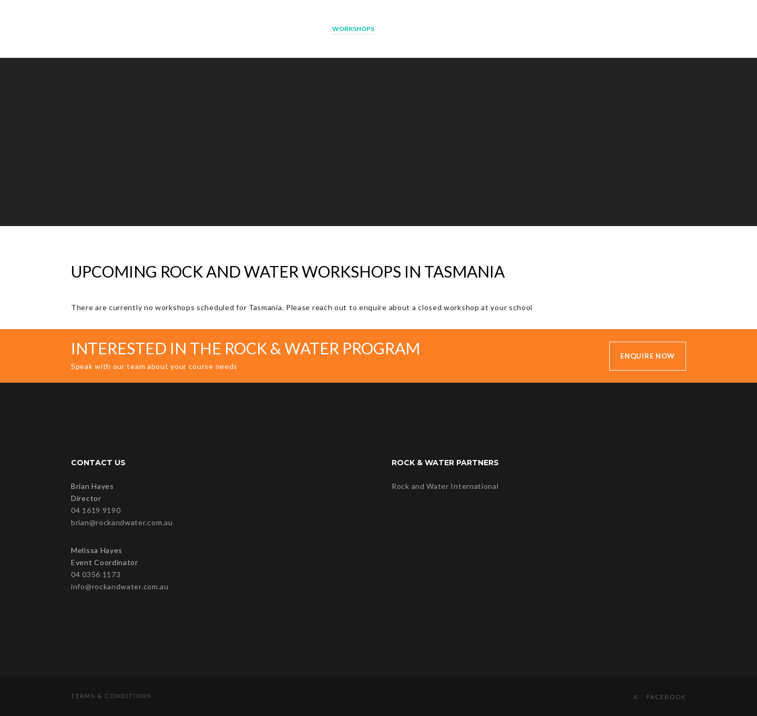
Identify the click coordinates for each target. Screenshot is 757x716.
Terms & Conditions (111, 695)
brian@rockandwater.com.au (122, 522)
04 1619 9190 (95, 510)
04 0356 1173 (95, 574)
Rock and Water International (445, 486)
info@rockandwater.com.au (120, 586)
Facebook (666, 696)
